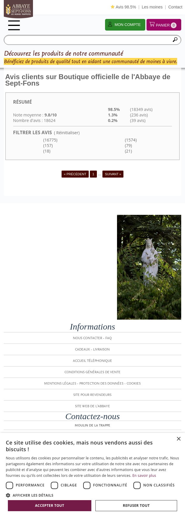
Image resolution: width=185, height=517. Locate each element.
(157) (47, 145)
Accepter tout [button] (49, 505)
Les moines (152, 7)
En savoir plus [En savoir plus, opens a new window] (144, 475)
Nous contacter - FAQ (92, 338)
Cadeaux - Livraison (92, 349)
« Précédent (75, 174)
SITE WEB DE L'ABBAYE (92, 406)
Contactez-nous (92, 416)
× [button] (178, 439)
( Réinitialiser (66, 132)
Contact (175, 7)
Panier (166, 25)
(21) (128, 151)
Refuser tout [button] (136, 505)
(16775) (49, 140)
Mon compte (128, 24)
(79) (128, 145)
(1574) (130, 140)
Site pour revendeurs (92, 394)
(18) (46, 151)
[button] (92, 495)
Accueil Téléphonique (92, 360)
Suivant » (113, 174)
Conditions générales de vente (92, 372)
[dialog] (92, 475)
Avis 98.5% (123, 7)
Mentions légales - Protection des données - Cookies (92, 383)
